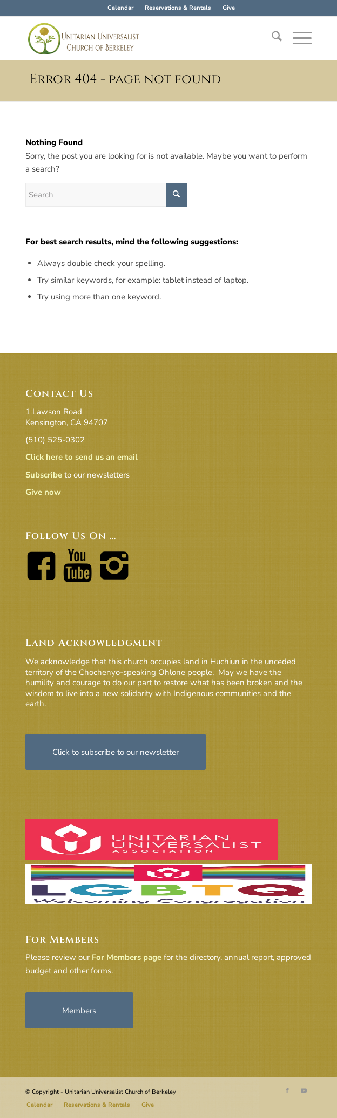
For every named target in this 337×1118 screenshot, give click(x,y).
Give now (43, 492)
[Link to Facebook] (287, 1091)
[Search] (271, 38)
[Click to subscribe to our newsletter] (115, 752)
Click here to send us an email (81, 457)
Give (229, 8)
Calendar (120, 8)
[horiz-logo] (139, 38)
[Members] (79, 1010)
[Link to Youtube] (303, 1091)
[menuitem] (120, 8)
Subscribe (43, 474)
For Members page (126, 957)
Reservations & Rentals (178, 8)
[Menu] (297, 38)
